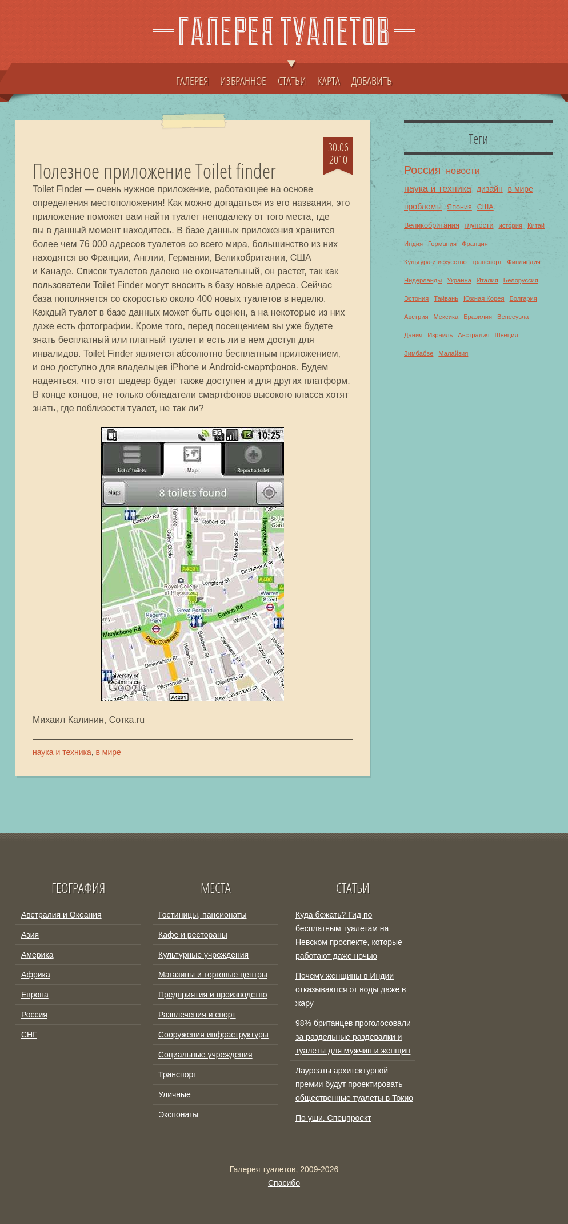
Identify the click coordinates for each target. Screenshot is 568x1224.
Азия (30, 934)
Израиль (440, 335)
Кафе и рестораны (192, 934)
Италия (487, 280)
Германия (442, 243)
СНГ (29, 1034)
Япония (459, 207)
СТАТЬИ (292, 75)
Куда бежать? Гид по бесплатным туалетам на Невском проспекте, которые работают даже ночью (348, 935)
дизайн (490, 188)
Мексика (445, 316)
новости (463, 170)
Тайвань (446, 298)
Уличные (174, 1094)
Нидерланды (423, 280)
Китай (536, 225)
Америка (37, 954)
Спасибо (284, 1182)
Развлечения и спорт (197, 1014)
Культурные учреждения (203, 954)
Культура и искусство (435, 261)
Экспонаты (178, 1114)
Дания (413, 335)
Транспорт (177, 1074)
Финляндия (524, 261)
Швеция (506, 335)
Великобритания (431, 225)
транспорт (487, 261)
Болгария (523, 298)
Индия (413, 243)
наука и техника (62, 752)
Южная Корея (484, 298)
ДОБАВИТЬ (371, 80)
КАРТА (329, 80)
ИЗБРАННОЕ (243, 80)
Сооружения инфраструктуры (213, 1034)
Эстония (416, 298)
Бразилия (477, 316)
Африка (35, 974)
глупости (479, 225)
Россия (422, 170)
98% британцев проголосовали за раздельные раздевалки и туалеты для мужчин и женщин (353, 1037)
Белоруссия (520, 280)
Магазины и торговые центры (212, 974)
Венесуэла (513, 316)
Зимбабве (418, 353)
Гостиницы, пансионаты (202, 914)
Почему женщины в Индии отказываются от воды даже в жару (350, 989)
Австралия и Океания (61, 914)
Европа (35, 994)
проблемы (423, 206)
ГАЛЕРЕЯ (192, 80)
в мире (108, 752)
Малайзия (453, 353)
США (485, 207)
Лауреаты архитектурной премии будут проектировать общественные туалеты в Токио (354, 1084)
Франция (475, 243)
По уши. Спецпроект (333, 1117)
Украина (459, 280)
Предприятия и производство (212, 994)
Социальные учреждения (205, 1054)
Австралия (473, 335)
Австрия (416, 316)
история (510, 225)
